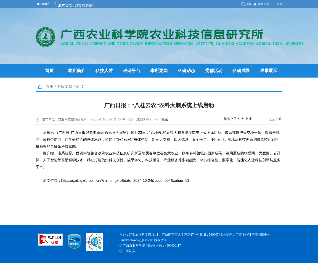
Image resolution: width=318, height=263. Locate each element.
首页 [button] (49, 70)
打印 (279, 119)
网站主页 (263, 4)
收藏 (165, 119)
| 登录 (279, 4)
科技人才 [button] (104, 70)
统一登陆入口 (129, 251)
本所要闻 (64, 87)
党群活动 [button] (214, 70)
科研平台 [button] (131, 70)
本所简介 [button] (76, 70)
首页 (50, 87)
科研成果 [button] (241, 70)
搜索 (248, 4)
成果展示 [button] (268, 70)
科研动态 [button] (186, 70)
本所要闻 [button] (159, 70)
